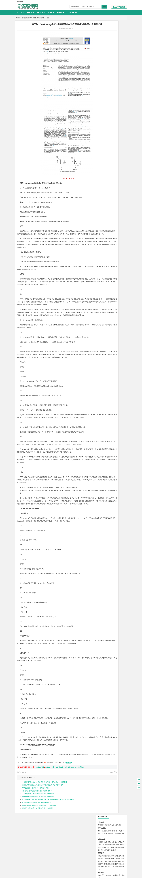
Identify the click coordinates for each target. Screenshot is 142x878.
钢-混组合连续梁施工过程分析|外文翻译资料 (37, 828)
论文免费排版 (72, 12)
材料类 (100, 118)
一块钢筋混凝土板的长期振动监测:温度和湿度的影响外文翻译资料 (44, 819)
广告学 (100, 101)
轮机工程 (111, 64)
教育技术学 (115, 101)
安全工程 (108, 177)
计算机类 (101, 28)
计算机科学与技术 (108, 31)
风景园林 (116, 205)
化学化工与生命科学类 (105, 188)
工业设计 (118, 202)
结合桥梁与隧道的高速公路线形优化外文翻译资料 (39, 842)
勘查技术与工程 (112, 179)
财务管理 (106, 89)
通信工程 (100, 37)
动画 (123, 202)
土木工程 (106, 143)
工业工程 (111, 53)
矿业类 (100, 174)
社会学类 (101, 211)
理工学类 (101, 59)
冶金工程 (104, 179)
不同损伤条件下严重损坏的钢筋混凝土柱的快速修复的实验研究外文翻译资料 (48, 837)
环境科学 (106, 168)
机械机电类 (101, 45)
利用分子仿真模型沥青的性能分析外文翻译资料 (38, 834)
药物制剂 (113, 194)
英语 (103, 101)
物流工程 (100, 185)
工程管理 (116, 146)
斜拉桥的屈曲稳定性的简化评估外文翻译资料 (37, 845)
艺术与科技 (109, 205)
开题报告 (101, 226)
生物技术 (121, 191)
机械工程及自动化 (108, 48)
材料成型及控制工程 (113, 121)
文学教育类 (101, 98)
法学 (99, 109)
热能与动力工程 (109, 72)
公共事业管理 (109, 92)
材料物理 (106, 123)
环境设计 (100, 202)
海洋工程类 (101, 132)
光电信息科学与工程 (109, 37)
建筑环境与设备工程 (109, 148)
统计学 (114, 67)
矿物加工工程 (102, 177)
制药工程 (116, 191)
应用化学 (110, 191)
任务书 (100, 235)
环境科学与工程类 (104, 165)
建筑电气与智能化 (104, 70)
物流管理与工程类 (104, 183)
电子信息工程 (112, 39)
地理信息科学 (102, 157)
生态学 (100, 219)
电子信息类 (101, 34)
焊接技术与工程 (105, 56)
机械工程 (113, 56)
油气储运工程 (119, 64)
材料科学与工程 (102, 121)
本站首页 (20, 12)
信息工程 (104, 39)
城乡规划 (121, 146)
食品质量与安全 (102, 194)
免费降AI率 (59, 804)
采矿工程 (114, 177)
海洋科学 (102, 137)
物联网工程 (117, 31)
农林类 (100, 217)
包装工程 (106, 53)
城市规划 (100, 148)
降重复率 (60, 12)
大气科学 (103, 160)
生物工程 (107, 196)
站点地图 (90, 876)
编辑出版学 (108, 101)
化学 (112, 196)
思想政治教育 (102, 213)
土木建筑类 (101, 140)
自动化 (107, 64)
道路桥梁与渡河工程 (38, 18)
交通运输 (100, 115)
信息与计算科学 (106, 67)
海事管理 (100, 135)
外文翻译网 (19, 18)
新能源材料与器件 (106, 126)
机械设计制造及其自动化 (112, 50)
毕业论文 (101, 222)
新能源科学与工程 (115, 70)
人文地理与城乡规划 (112, 157)
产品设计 (113, 202)
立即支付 (68, 800)
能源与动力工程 (114, 62)
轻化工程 (102, 196)
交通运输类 (27, 18)
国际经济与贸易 (102, 81)
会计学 (103, 92)
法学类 (100, 106)
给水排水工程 (105, 151)
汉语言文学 (113, 103)
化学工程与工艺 (102, 191)
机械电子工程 (118, 48)
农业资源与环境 (106, 219)
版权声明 (95, 858)
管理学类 (101, 87)
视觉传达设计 (102, 205)
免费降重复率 (69, 804)
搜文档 (104, 6)
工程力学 (100, 62)
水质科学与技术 (114, 168)
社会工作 (108, 213)
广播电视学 (106, 103)
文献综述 (101, 229)
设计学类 (101, 200)
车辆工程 (100, 48)
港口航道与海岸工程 (109, 135)
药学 (108, 194)
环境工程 (100, 168)
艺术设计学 (106, 202)
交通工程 (118, 115)
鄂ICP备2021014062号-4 (78, 876)
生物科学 (116, 196)
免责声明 (105, 858)
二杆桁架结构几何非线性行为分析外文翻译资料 (38, 831)
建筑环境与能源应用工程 (116, 143)
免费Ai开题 (30, 12)
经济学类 (101, 78)
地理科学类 (101, 154)
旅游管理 (103, 95)
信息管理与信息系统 (115, 89)
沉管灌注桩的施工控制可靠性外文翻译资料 (36, 839)
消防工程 (120, 177)
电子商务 (110, 81)
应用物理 (106, 62)
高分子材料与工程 (117, 126)
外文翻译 (101, 232)
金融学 (115, 81)
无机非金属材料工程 (115, 123)
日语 (120, 101)
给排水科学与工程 (107, 146)
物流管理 (106, 185)
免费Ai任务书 (41, 12)
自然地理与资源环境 (112, 160)
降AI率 (51, 12)
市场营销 (100, 89)
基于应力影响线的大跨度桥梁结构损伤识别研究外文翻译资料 (42, 822)
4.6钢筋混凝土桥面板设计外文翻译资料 (35, 825)
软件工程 (100, 31)
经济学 (119, 81)
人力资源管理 (117, 92)
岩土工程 (100, 143)
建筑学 (100, 146)
